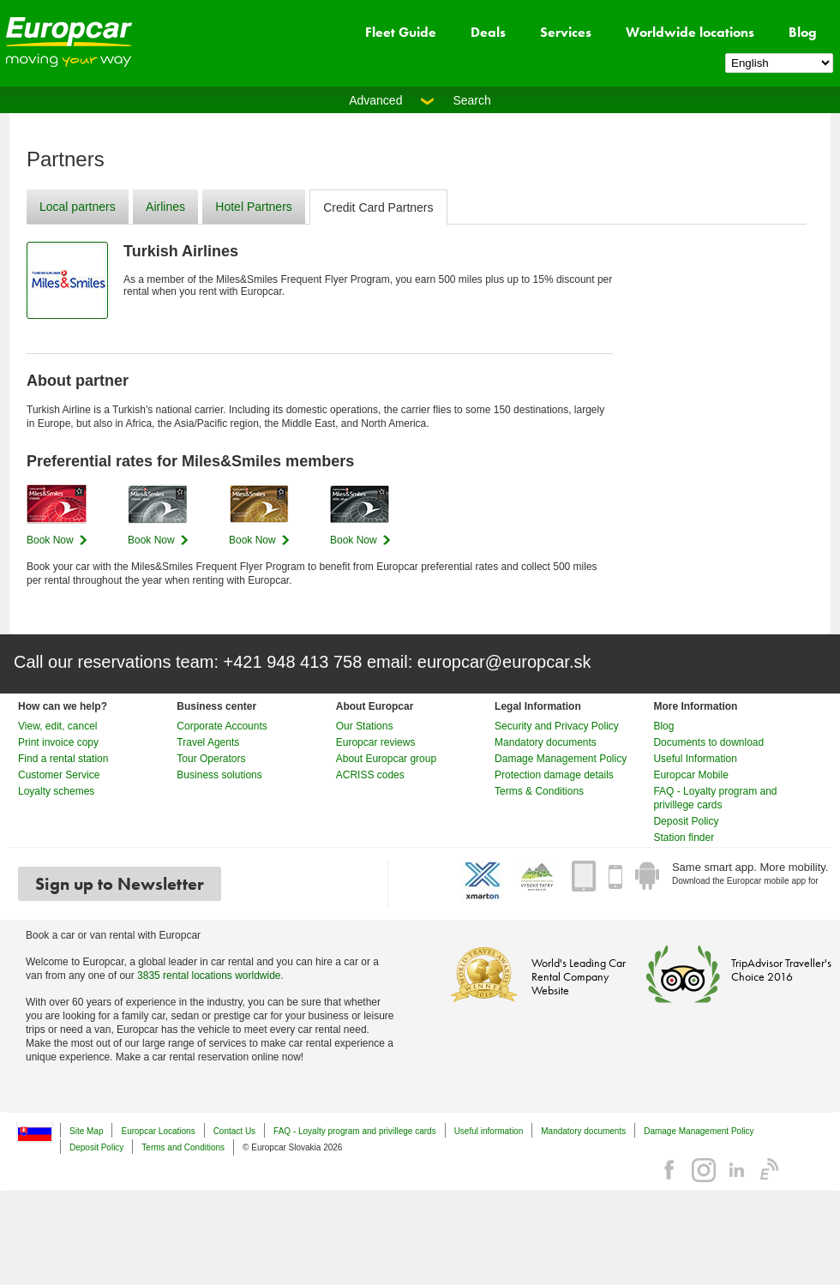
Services (565, 32)
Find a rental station (63, 759)
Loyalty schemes (56, 791)
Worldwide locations (690, 32)
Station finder (683, 838)
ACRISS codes (370, 775)
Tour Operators (211, 759)
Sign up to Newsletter (119, 884)
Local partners (77, 206)
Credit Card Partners (378, 207)
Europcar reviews (376, 742)
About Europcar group (386, 759)
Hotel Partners (253, 206)
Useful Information (694, 759)
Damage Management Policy (561, 759)
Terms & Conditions (539, 791)
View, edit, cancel (58, 726)
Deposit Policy (685, 821)
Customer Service (58, 775)
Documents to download (708, 742)
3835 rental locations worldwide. (210, 976)
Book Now (50, 540)
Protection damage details (554, 775)
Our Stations (364, 726)
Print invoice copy (58, 742)
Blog (803, 32)
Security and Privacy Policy (557, 726)
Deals (488, 32)
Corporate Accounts (222, 726)
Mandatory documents (546, 742)
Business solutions (219, 775)
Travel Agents (208, 742)
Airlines (165, 206)
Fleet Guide (400, 32)
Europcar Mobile (690, 775)
